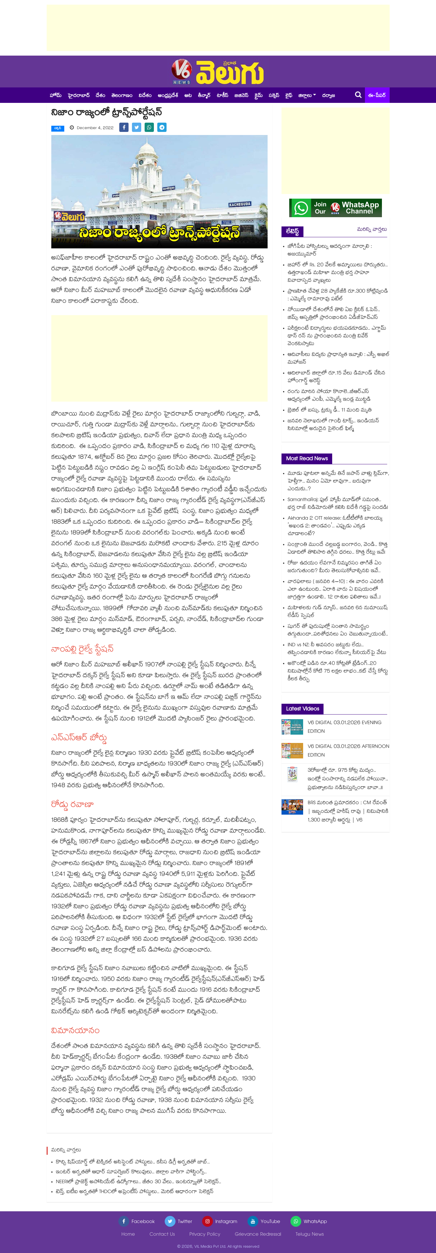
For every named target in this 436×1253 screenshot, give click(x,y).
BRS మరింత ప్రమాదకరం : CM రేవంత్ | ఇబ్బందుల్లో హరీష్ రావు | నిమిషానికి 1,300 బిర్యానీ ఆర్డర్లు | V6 (348, 812)
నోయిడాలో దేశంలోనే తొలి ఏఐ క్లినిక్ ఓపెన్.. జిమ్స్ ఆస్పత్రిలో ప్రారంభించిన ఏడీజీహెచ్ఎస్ (334, 314)
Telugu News (310, 1234)
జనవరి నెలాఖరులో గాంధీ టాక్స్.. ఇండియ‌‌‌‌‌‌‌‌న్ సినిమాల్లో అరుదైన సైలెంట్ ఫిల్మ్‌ (333, 425)
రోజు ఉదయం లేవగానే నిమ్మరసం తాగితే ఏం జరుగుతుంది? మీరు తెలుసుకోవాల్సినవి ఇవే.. (335, 567)
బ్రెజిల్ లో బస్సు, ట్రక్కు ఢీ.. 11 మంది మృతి (330, 410)
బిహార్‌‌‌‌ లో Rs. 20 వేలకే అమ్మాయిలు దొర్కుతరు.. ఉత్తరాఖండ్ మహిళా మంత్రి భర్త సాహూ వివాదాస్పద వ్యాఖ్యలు (338, 273)
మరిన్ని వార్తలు (372, 230)
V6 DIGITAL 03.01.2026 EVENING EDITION (345, 727)
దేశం (100, 96)
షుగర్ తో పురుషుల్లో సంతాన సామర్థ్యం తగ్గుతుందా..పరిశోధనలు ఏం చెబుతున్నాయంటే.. (338, 630)
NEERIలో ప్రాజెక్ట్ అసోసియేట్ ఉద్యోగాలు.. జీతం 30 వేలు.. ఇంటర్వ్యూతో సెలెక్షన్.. (138, 1182)
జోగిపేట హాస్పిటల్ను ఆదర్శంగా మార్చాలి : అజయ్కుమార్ (330, 251)
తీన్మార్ (204, 96)
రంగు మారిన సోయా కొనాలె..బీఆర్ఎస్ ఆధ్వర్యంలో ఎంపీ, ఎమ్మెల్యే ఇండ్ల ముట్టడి (329, 396)
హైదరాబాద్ (79, 96)
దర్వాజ (328, 96)
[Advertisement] (218, 28)
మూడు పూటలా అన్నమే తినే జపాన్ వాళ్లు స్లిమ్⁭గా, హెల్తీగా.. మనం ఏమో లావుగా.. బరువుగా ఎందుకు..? (338, 482)
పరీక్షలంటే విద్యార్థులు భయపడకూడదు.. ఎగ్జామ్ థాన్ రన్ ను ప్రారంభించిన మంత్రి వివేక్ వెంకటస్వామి (337, 336)
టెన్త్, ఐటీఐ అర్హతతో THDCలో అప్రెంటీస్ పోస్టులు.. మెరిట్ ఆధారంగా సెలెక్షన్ (135, 1192)
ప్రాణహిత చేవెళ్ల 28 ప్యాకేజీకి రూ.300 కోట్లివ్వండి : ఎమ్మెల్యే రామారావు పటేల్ (338, 295)
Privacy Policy (204, 1234)
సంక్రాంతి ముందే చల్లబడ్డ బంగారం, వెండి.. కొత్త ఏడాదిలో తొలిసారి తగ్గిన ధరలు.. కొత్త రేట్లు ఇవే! (337, 549)
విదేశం (145, 96)
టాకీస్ (222, 96)
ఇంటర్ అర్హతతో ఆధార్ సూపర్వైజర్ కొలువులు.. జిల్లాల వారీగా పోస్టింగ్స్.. (131, 1172)
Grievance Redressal (258, 1234)
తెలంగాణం (122, 96)
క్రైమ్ (259, 96)
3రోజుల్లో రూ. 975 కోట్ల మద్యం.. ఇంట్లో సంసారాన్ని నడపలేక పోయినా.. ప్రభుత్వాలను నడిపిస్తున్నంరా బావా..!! (348, 779)
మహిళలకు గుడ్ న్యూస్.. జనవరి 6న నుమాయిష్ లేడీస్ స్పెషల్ (338, 612)
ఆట (188, 96)
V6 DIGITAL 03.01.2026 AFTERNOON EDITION (348, 751)
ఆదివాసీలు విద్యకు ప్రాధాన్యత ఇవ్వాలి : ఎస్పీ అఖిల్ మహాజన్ (339, 359)
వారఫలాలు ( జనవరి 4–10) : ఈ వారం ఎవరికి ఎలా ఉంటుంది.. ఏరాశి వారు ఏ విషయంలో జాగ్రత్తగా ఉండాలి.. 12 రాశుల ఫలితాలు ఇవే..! (335, 590)
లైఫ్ (289, 96)
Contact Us (162, 1234)
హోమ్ (55, 96)
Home (128, 1234)
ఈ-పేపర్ (377, 96)
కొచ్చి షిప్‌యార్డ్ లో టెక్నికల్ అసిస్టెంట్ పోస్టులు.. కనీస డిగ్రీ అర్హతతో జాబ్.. (133, 1162)
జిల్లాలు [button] (305, 96)
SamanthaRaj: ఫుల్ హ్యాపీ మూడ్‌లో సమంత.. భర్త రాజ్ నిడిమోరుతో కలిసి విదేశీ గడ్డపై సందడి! (338, 504)
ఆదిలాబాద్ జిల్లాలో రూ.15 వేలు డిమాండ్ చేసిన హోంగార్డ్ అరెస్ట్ (336, 377)
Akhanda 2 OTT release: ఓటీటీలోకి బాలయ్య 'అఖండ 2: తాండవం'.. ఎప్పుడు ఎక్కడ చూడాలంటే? (335, 526)
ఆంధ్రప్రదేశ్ (168, 96)
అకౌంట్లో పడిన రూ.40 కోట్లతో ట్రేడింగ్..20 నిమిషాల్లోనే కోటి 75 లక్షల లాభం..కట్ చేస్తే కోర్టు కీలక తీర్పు (338, 672)
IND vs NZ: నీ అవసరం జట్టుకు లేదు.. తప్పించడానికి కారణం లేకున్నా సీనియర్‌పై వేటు (337, 649)
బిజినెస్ (241, 96)
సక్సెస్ (274, 96)
